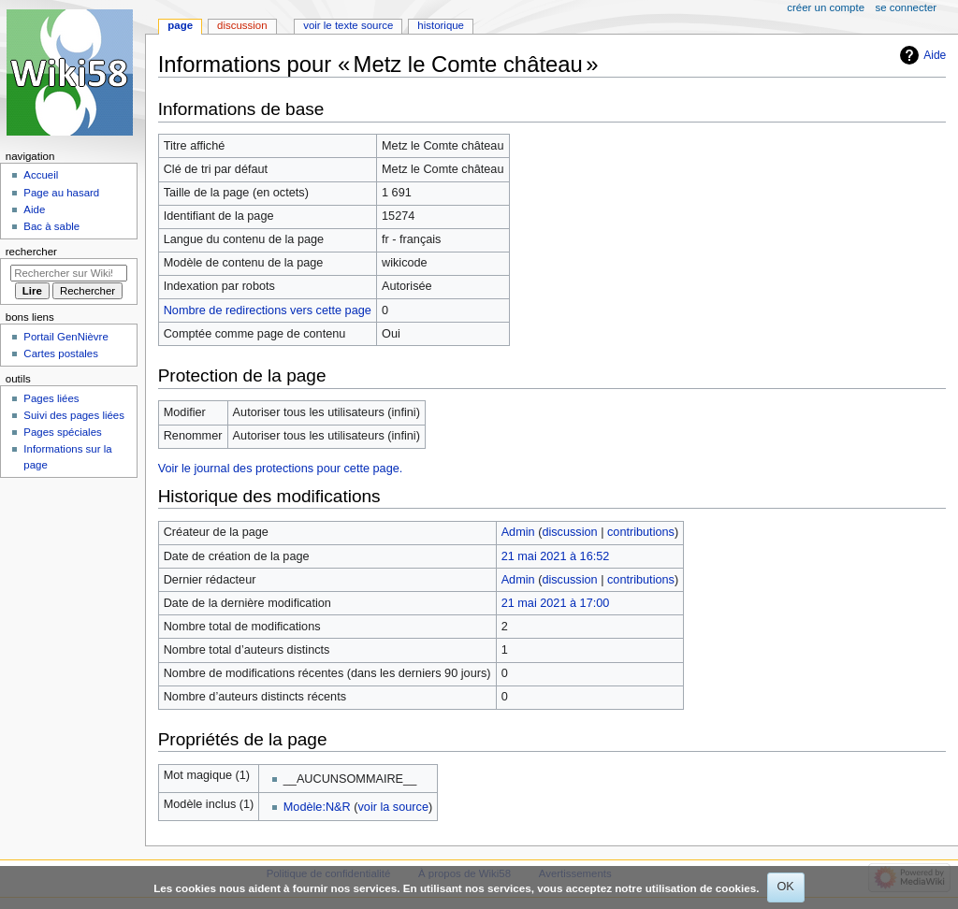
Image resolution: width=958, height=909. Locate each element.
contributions (641, 532)
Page (180, 25)
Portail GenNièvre (65, 336)
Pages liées (51, 398)
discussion (569, 532)
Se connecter (906, 7)
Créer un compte (825, 7)
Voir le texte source (348, 25)
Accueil (40, 174)
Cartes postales (60, 353)
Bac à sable (51, 226)
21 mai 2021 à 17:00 (555, 603)
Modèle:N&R (317, 807)
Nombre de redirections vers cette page (267, 310)
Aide (934, 55)
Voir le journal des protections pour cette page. (280, 468)
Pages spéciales (62, 432)
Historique (440, 25)
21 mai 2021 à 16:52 (555, 556)
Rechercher (31, 251)
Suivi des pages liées (73, 415)
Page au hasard (61, 192)
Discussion (242, 25)
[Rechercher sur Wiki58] (68, 273)
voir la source (392, 807)
